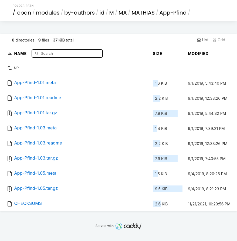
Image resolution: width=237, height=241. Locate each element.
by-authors (79, 12)
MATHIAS (143, 12)
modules (47, 12)
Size (157, 53)
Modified (198, 53)
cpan (24, 12)
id (101, 12)
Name (21, 53)
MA (122, 12)
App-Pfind (173, 12)
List (202, 39)
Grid (218, 39)
